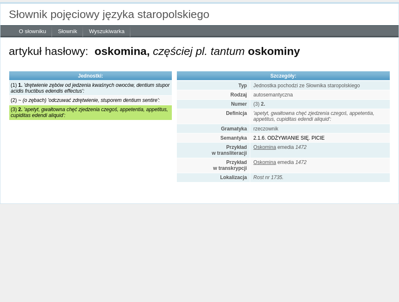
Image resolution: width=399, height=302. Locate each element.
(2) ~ (85, 100)
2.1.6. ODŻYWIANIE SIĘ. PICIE (289, 138)
